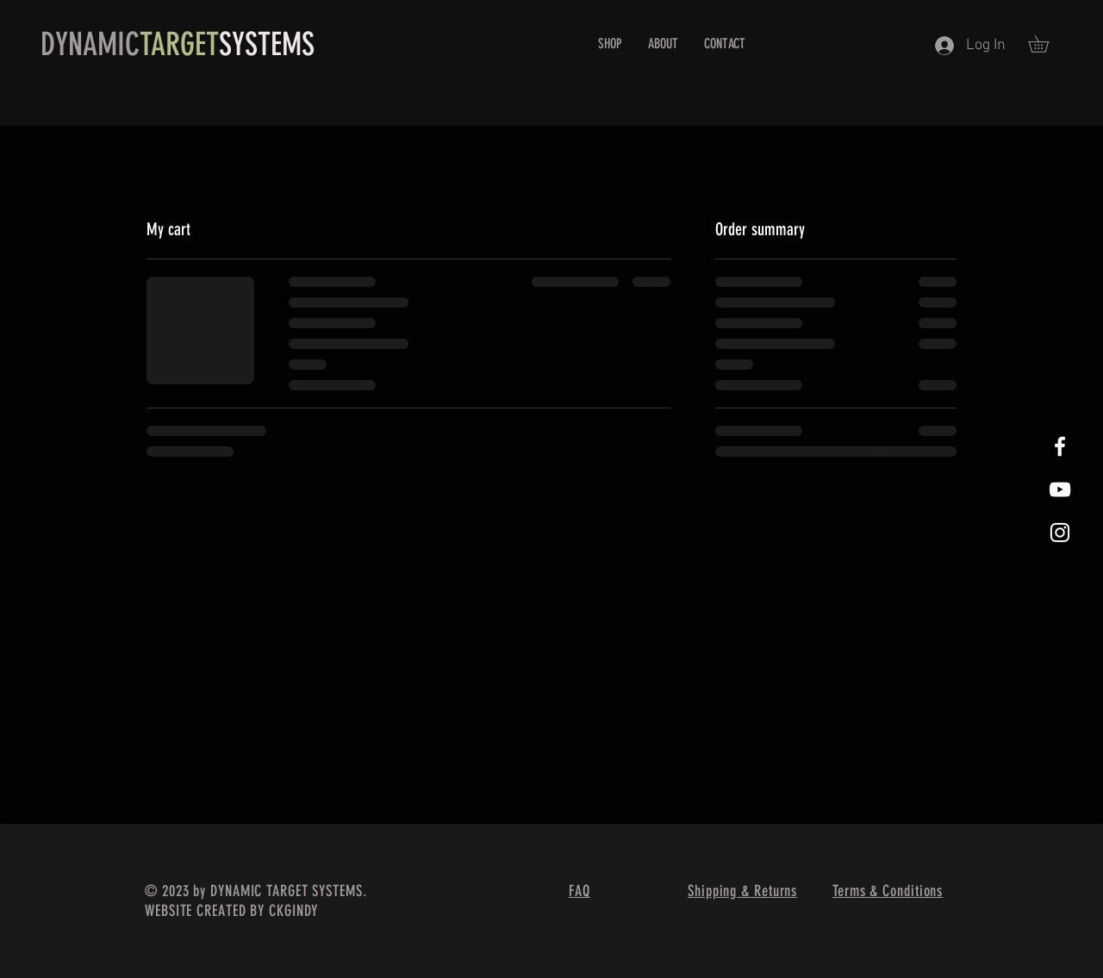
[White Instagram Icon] (1060, 532)
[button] (1046, 44)
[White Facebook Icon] (1060, 446)
